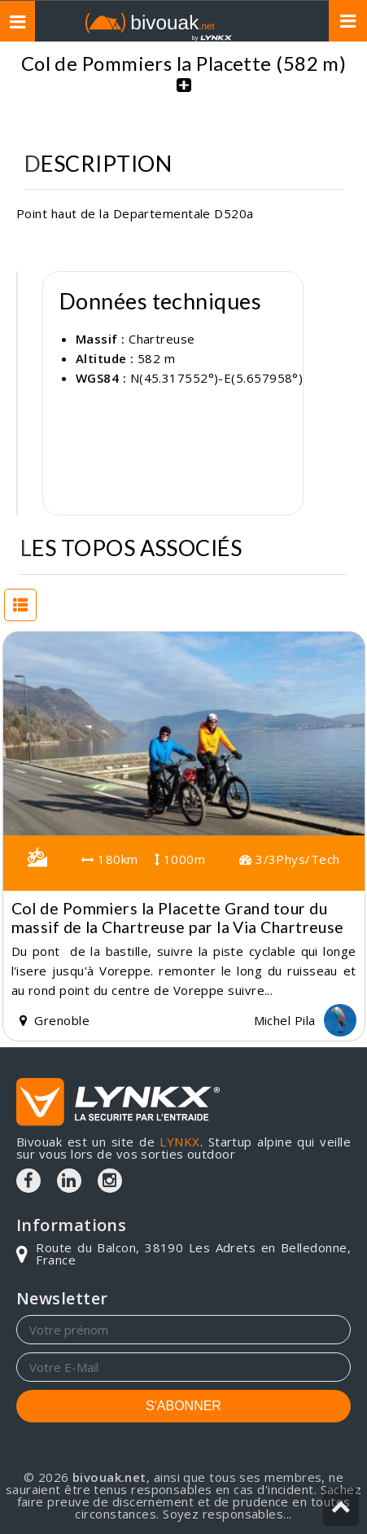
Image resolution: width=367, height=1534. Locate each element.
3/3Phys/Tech (289, 859)
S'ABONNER (183, 1406)
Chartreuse (162, 339)
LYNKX (179, 1141)
